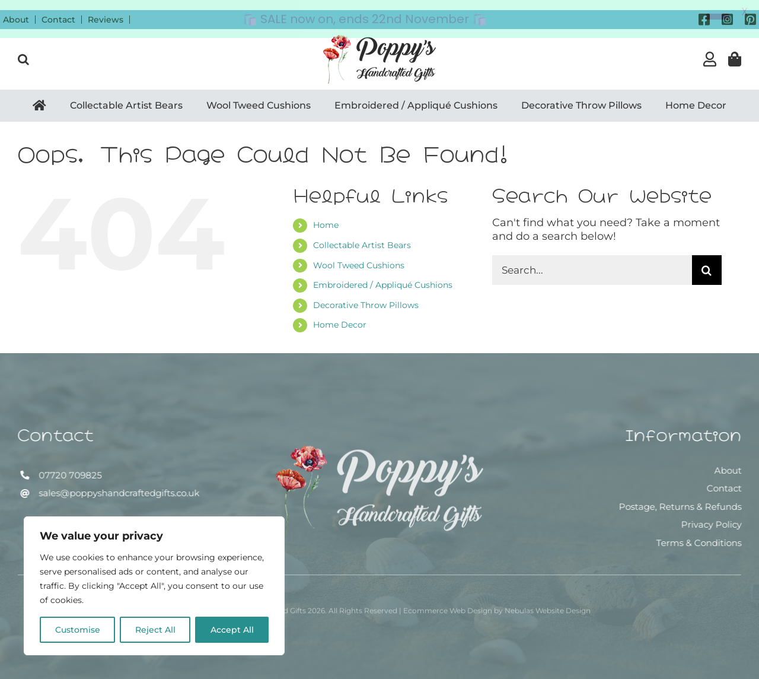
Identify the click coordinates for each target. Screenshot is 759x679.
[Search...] (592, 260)
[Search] (707, 260)
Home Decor (339, 315)
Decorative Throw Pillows (366, 295)
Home (326, 215)
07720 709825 (68, 465)
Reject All (155, 629)
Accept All (232, 629)
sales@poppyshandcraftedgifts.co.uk (117, 482)
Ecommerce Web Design (447, 604)
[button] (23, 49)
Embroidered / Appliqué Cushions (382, 275)
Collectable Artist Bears (362, 235)
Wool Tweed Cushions (358, 255)
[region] (154, 585)
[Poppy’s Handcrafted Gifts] (379, 445)
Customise (77, 629)
